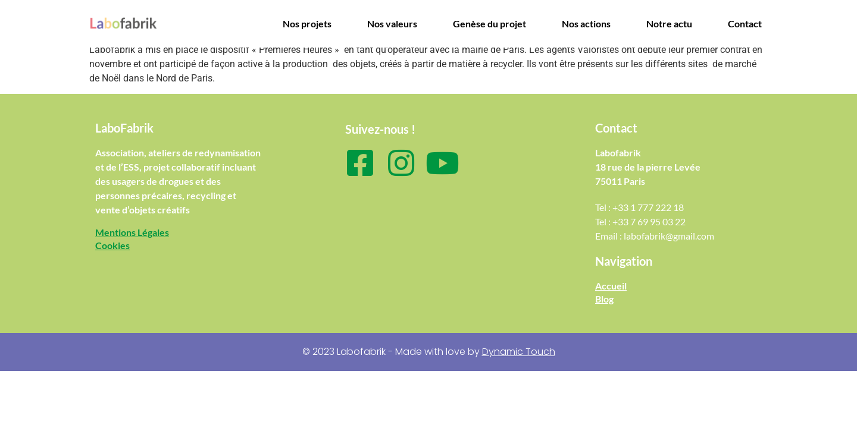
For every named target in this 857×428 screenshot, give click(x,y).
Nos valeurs (392, 23)
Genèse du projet (489, 23)
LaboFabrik (124, 128)
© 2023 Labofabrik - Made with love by (428, 351)
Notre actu (669, 23)
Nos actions (586, 23)
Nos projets (307, 23)
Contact (745, 23)
